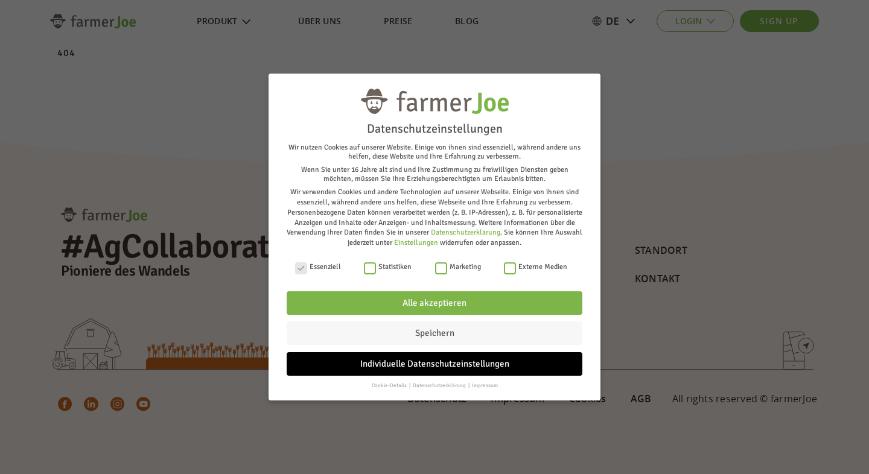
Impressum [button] (485, 385)
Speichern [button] (434, 332)
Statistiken (388, 266)
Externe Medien (535, 266)
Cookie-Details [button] (390, 385)
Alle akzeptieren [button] (434, 302)
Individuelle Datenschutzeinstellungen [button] (434, 363)
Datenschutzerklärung (465, 232)
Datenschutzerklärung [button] (440, 385)
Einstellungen (416, 242)
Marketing (458, 266)
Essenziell (318, 266)
